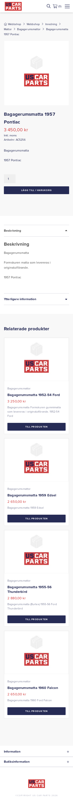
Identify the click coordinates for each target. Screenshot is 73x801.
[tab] (36, 259)
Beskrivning (12, 230)
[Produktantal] (10, 178)
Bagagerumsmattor (28, 29)
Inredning (51, 24)
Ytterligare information (20, 299)
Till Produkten (36, 426)
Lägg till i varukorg (36, 190)
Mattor (8, 29)
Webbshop (33, 24)
